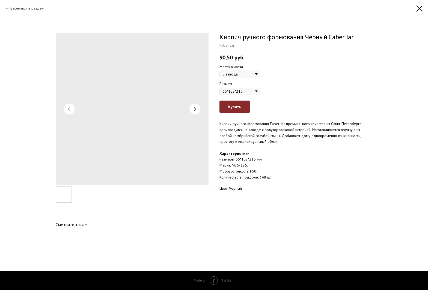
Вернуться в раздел (27, 8)
